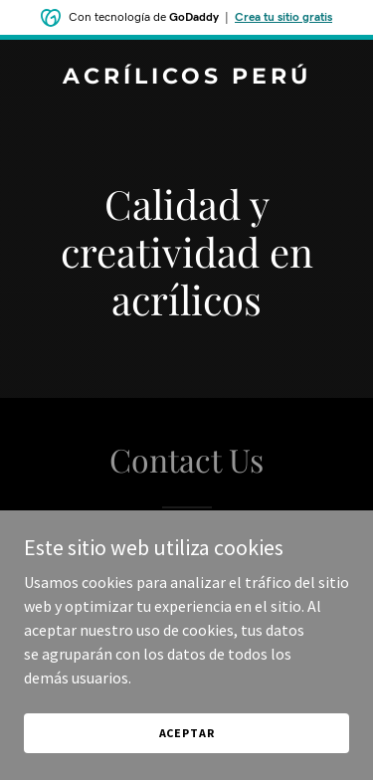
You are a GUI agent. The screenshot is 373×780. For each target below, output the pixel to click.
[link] (186, 78)
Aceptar (187, 732)
